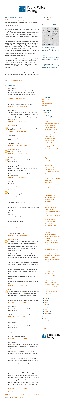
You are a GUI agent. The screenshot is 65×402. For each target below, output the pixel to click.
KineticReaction (12, 239)
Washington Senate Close (51, 187)
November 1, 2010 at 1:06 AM (17, 302)
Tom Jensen (45, 105)
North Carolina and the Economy (52, 276)
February (47, 311)
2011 (45, 112)
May (46, 304)
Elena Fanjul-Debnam (47, 103)
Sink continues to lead (50, 221)
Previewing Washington (50, 195)
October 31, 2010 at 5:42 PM (17, 106)
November (47, 119)
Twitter (48, 19)
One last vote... (48, 180)
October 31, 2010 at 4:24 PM (17, 98)
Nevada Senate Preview (50, 234)
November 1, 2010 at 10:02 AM (18, 316)
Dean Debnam (45, 99)
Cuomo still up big (49, 273)
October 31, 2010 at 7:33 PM (17, 145)
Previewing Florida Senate (51, 240)
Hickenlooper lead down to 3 (51, 173)
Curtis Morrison (12, 149)
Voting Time (47, 232)
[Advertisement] (52, 82)
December (47, 117)
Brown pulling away (49, 160)
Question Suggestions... (50, 257)
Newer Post (7, 394)
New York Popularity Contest (51, 242)
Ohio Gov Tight (48, 134)
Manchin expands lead (50, 169)
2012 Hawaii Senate (49, 247)
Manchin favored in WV (50, 127)
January (47, 313)
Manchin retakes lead (50, 230)
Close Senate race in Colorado (52, 123)
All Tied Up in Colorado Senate (52, 171)
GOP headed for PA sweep (51, 129)
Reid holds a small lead (50, 228)
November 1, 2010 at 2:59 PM (17, 366)
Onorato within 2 (48, 182)
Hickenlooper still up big (50, 253)
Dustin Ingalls (11, 125)
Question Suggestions (50, 219)
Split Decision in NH (49, 140)
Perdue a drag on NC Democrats (52, 284)
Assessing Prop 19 (49, 167)
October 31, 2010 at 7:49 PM (17, 153)
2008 (45, 318)
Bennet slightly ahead (50, 278)
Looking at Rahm (49, 293)
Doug (9, 157)
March (46, 309)
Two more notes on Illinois (51, 286)
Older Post (36, 394)
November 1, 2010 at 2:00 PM (17, 338)
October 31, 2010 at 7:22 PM (17, 131)
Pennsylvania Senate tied (51, 193)
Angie (9, 181)
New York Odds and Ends (51, 244)
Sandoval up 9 (48, 201)
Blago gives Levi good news (51, 291)
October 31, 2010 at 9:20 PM (17, 285)
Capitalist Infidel (12, 189)
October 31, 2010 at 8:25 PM (17, 186)
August (46, 298)
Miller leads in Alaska (50, 125)
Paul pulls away (48, 165)
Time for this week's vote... (51, 282)
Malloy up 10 (48, 261)
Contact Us (44, 328)
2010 (45, 115)
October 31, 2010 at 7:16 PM (17, 121)
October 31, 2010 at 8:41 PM (17, 235)
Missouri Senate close (50, 199)
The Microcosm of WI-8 (50, 151)
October (47, 121)
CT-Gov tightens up (49, 136)
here (11, 78)
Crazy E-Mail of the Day (50, 223)
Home (22, 394)
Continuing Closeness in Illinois (52, 184)
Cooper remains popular (50, 264)
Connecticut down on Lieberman (52, 255)
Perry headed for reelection (51, 142)
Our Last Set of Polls (50, 197)
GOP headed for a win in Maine (52, 148)
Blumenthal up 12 (49, 280)
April (46, 307)
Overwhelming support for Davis (52, 178)
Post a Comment (9, 391)
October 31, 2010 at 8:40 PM (17, 227)
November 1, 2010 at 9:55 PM (17, 388)
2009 (45, 316)
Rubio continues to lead (50, 225)
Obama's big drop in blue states (52, 259)
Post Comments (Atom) (17, 397)
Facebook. (55, 19)
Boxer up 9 (47, 163)
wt (8, 289)
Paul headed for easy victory (51, 132)
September (47, 296)
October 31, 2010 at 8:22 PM (17, 177)
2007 (45, 320)
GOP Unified (48, 289)
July (46, 300)
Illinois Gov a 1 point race (51, 176)
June (46, 302)
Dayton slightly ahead (50, 138)
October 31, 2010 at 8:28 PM (17, 196)
